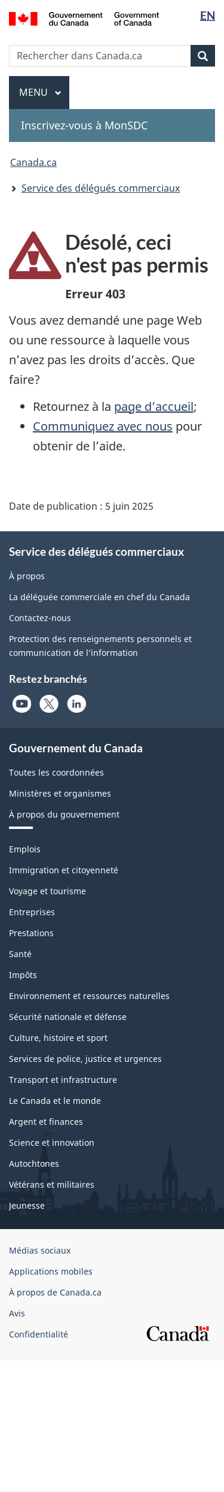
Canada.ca (33, 162)
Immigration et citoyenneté (63, 870)
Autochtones (34, 1163)
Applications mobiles (51, 1271)
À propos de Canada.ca (55, 1292)
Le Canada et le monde (55, 1100)
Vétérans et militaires (51, 1184)
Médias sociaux (39, 1250)
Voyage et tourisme (47, 891)
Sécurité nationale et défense (68, 1016)
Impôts (23, 974)
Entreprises (32, 912)
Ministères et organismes (60, 793)
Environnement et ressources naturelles (89, 995)
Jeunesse (27, 1205)
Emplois (25, 849)
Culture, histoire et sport (58, 1037)
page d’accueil (154, 406)
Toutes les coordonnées (56, 772)
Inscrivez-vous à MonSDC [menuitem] (84, 125)
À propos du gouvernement (64, 814)
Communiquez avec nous (103, 426)
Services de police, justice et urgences (85, 1058)
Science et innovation (51, 1142)
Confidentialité (38, 1334)
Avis (17, 1313)
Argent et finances (46, 1121)
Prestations (31, 933)
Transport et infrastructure (63, 1079)
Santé (20, 954)
